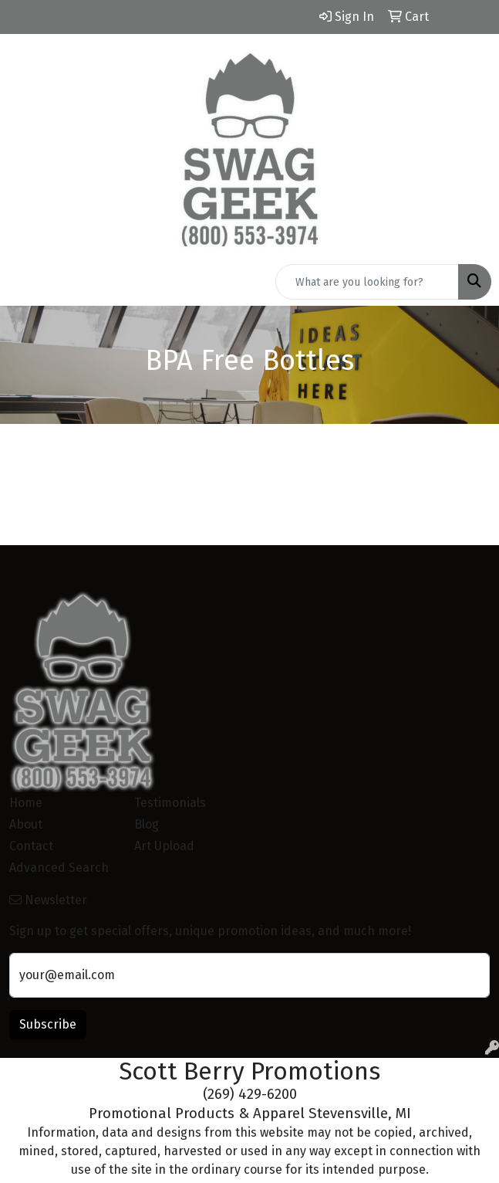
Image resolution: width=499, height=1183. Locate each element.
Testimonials (170, 802)
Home (25, 802)
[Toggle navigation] (24, 282)
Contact (31, 846)
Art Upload (164, 846)
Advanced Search (59, 867)
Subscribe (47, 1024)
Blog (146, 824)
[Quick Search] (367, 282)
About (25, 824)
